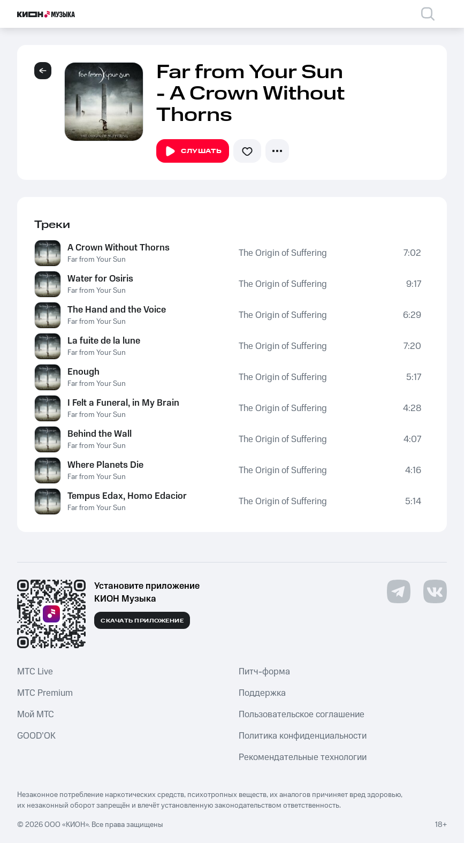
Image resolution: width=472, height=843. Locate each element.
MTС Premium (45, 693)
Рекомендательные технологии (303, 757)
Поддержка (262, 693)
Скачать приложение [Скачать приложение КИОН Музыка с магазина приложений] (142, 621)
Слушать (193, 151)
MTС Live (35, 671)
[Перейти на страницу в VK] (435, 591)
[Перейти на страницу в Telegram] (398, 591)
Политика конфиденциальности (303, 736)
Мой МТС (35, 714)
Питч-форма (264, 671)
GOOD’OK (36, 736)
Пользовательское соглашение (301, 714)
